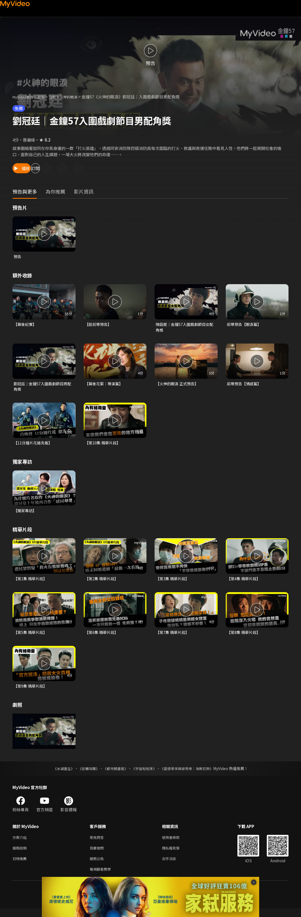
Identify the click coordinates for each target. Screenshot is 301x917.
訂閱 (59, 168)
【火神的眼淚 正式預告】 (178, 385)
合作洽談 (173, 866)
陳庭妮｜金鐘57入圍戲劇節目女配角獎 (184, 328)
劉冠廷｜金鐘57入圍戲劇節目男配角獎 (42, 388)
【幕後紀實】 (26, 325)
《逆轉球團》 (85, 774)
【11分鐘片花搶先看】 (34, 445)
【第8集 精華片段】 (244, 637)
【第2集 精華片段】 (102, 582)
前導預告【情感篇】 (245, 385)
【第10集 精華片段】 (104, 445)
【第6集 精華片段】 (102, 637)
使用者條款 (175, 843)
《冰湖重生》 (59, 774)
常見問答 (98, 843)
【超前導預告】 (99, 325)
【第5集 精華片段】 (31, 637)
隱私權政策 (175, 854)
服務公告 (98, 866)
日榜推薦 (20, 866)
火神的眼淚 (76, 97)
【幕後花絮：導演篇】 (105, 385)
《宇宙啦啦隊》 (144, 774)
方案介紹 (20, 843)
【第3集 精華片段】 (173, 582)
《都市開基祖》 (114, 774)
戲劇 (45, 97)
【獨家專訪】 (26, 514)
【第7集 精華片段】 (173, 637)
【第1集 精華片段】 (31, 582)
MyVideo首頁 (24, 97)
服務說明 (20, 854)
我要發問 (98, 854)
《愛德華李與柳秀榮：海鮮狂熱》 (190, 774)
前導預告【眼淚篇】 (245, 325)
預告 (18, 256)
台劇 (58, 97)
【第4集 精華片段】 (244, 582)
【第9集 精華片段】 (31, 691)
